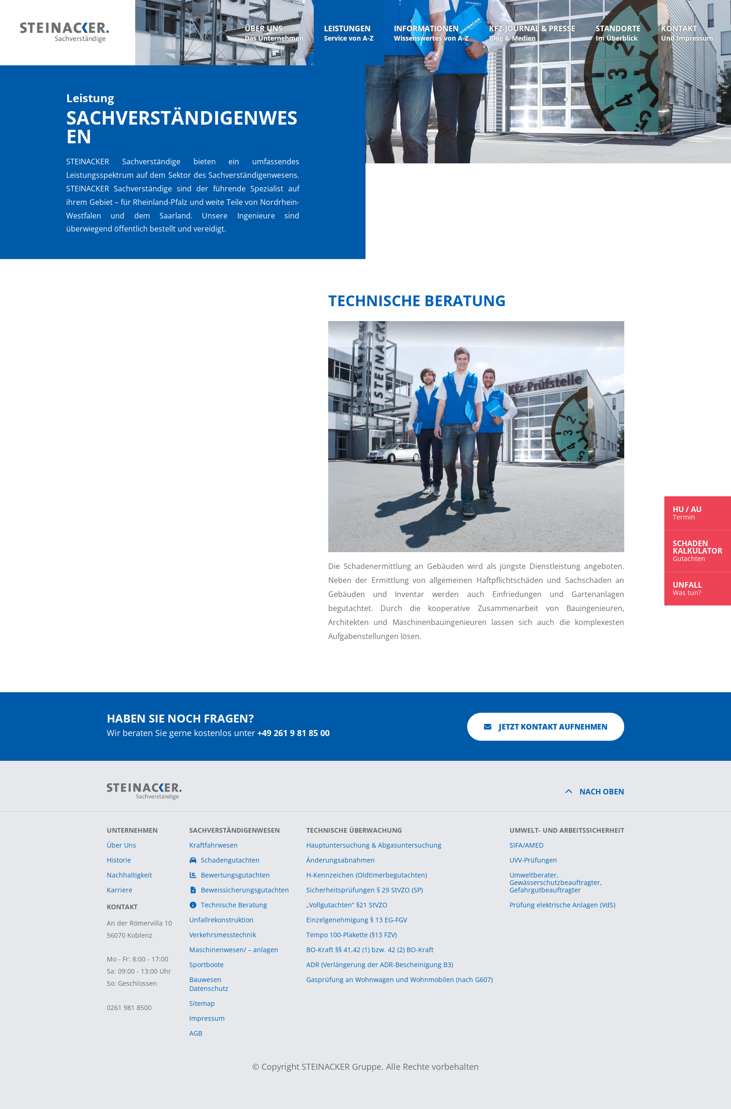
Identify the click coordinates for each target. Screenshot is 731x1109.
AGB (195, 1033)
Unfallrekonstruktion (221, 919)
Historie (119, 860)
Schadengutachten (224, 860)
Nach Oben (601, 791)
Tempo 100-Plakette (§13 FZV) (351, 934)
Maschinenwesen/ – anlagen (233, 949)
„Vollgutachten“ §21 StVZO (346, 904)
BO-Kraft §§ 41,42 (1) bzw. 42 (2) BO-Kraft (370, 949)
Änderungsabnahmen (340, 860)
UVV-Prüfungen (533, 860)
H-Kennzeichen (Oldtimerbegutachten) (366, 874)
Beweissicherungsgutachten (239, 889)
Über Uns (121, 845)
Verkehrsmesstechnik (222, 934)
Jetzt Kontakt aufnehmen (545, 727)
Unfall (698, 588)
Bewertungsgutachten (229, 874)
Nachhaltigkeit (129, 874)
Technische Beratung (228, 904)
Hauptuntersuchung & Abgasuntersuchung (373, 845)
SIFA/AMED (527, 845)
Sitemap (202, 1003)
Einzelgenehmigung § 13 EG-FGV (356, 919)
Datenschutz (208, 988)
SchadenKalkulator (698, 550)
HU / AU (698, 512)
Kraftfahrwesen (213, 845)
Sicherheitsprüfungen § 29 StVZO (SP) (364, 889)
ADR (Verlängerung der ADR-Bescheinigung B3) (379, 964)
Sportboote (206, 964)
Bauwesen (205, 979)
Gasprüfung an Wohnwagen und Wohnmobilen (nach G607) (399, 979)
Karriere (119, 889)
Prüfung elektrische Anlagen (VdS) (562, 904)
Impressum (207, 1018)
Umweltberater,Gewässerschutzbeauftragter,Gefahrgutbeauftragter (556, 882)
